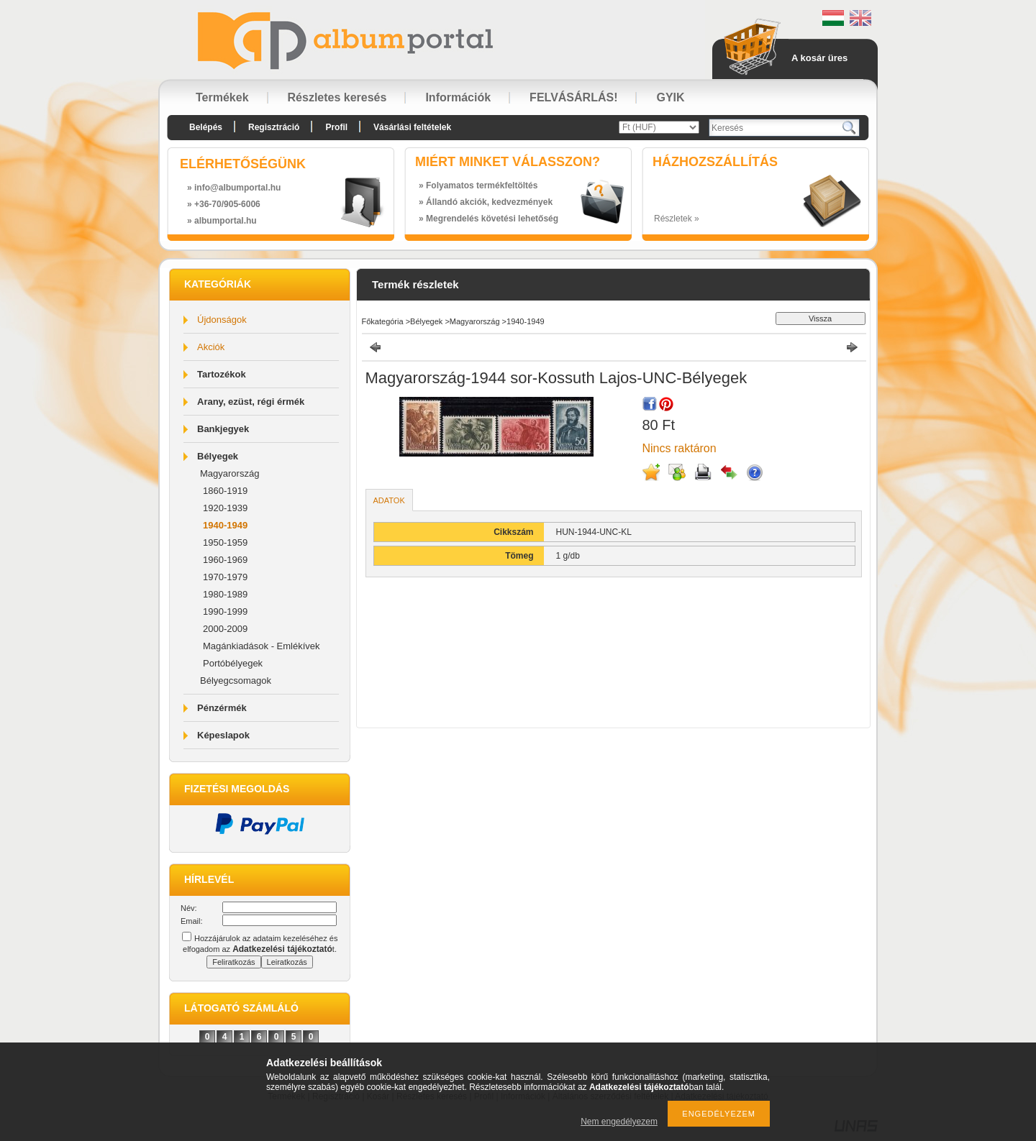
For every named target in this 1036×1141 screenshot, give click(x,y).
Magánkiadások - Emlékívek (261, 646)
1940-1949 (225, 525)
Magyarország (229, 473)
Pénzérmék (222, 707)
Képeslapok (223, 735)
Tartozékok (221, 374)
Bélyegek (217, 456)
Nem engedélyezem (619, 1122)
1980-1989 (225, 594)
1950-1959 (225, 542)
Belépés (205, 127)
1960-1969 (225, 559)
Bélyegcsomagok (235, 680)
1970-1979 (225, 577)
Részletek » (676, 219)
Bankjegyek (223, 428)
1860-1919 (225, 490)
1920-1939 (225, 508)
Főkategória (383, 321)
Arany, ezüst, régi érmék (250, 401)
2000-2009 (225, 628)
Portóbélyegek (233, 663)
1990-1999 (225, 611)
